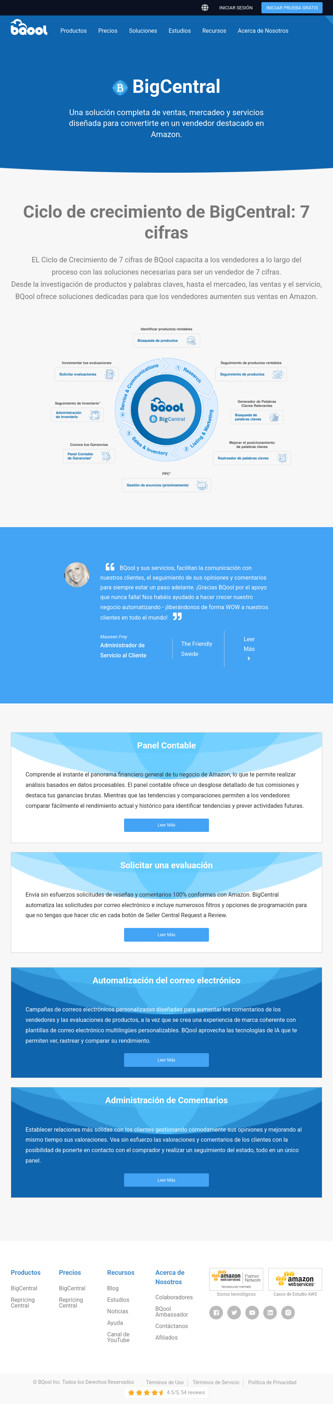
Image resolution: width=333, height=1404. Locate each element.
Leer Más (249, 648)
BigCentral (24, 1288)
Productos (73, 30)
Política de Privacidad (272, 1382)
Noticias (117, 1311)
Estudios (180, 30)
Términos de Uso (165, 1382)
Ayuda (115, 1322)
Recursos (214, 30)
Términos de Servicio (216, 1382)
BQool (29, 27)
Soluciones (143, 30)
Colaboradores (174, 1297)
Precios (108, 30)
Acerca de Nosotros (263, 30)
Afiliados (166, 1337)
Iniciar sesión (236, 7)
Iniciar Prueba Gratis (292, 7)
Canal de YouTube (118, 1337)
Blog (113, 1288)
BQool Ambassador (171, 1311)
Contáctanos (171, 1326)
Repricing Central (23, 1302)
